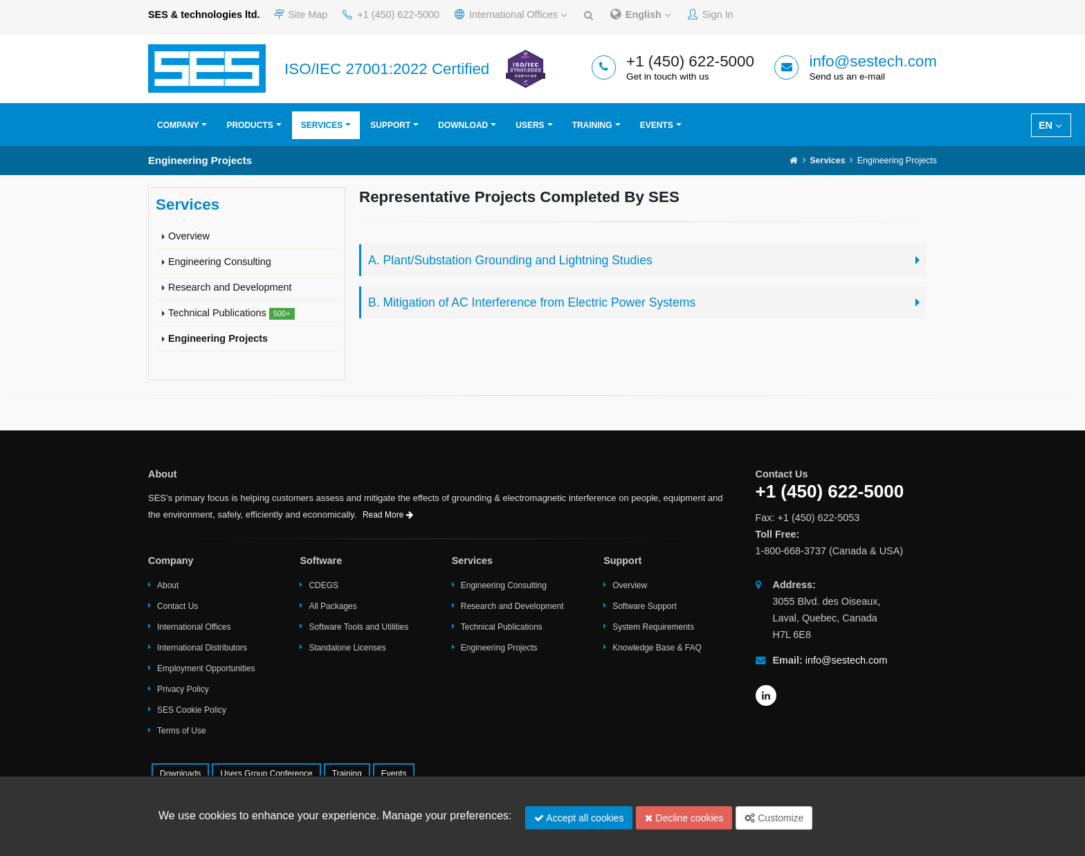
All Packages (332, 606)
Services (322, 125)
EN (1050, 125)
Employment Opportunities (206, 668)
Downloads (180, 773)
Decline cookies (684, 817)
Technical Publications (231, 313)
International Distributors (202, 648)
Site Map (301, 14)
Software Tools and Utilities (358, 627)
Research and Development (229, 287)
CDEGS (323, 585)
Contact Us (177, 606)
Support (390, 125)
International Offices (511, 14)
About (168, 585)
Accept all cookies (578, 817)
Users (530, 125)
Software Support (644, 606)
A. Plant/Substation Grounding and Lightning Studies (510, 260)
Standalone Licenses (347, 648)
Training (592, 125)
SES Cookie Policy (191, 710)
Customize (774, 817)
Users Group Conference (266, 773)
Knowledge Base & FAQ (657, 648)
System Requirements (653, 627)
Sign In (710, 14)
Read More (388, 515)
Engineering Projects (218, 338)
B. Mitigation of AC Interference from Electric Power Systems (531, 302)
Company (178, 125)
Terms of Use (181, 731)
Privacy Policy (183, 689)
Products (249, 125)
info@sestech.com (873, 61)
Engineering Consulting (219, 261)
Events (656, 125)
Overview (189, 236)
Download (463, 125)
